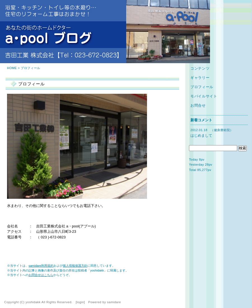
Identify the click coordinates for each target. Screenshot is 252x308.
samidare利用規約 (41, 265)
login (80, 302)
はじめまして (201, 135)
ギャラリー (199, 78)
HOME (12, 68)
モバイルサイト (203, 96)
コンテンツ (199, 68)
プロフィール (201, 87)
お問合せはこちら (41, 275)
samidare (114, 302)
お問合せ (198, 105)
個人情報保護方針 (75, 265)
